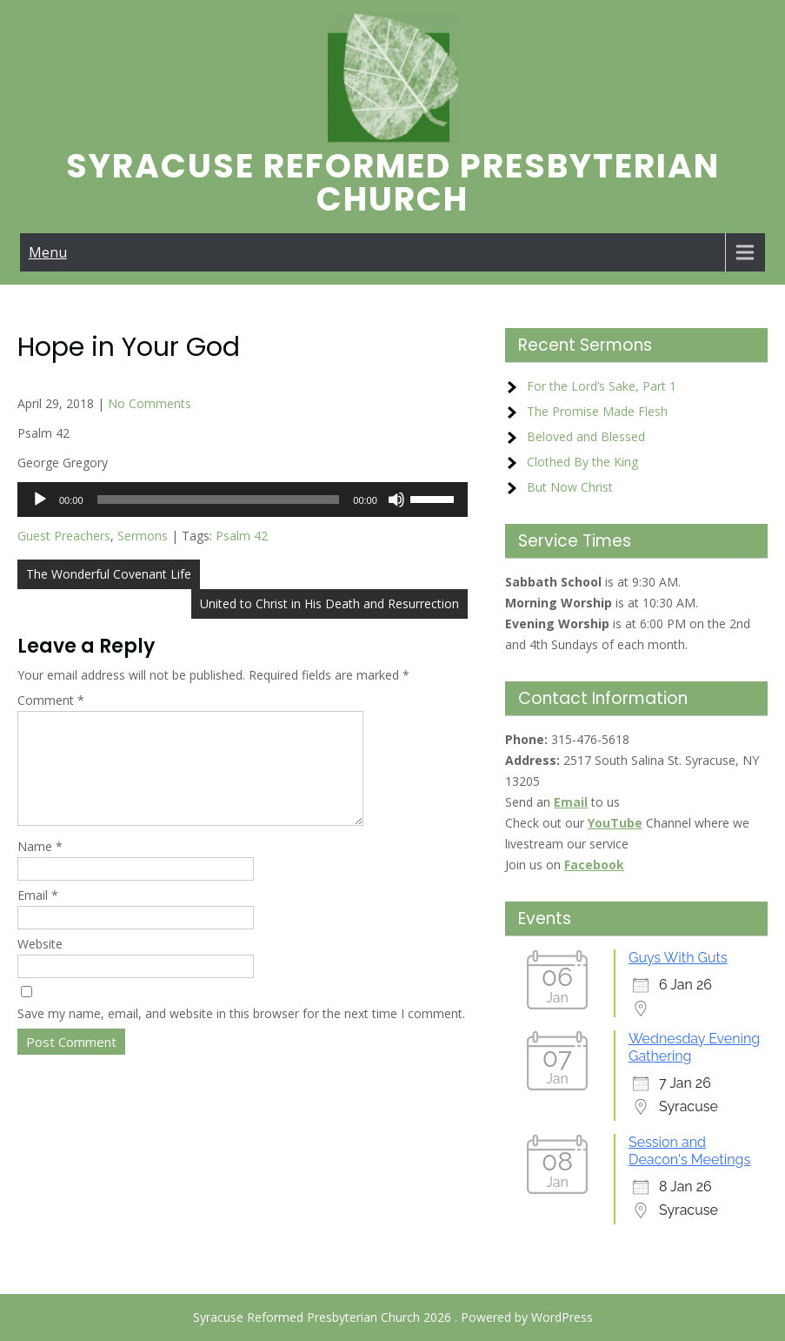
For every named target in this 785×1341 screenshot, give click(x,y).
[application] (242, 499)
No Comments (149, 403)
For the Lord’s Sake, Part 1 (601, 386)
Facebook (594, 864)
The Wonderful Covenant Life (108, 574)
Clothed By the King (582, 461)
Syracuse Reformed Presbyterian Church (393, 182)
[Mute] (396, 499)
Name (40, 867)
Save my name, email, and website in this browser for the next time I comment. (241, 1034)
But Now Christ (570, 487)
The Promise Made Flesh (597, 411)
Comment (50, 700)
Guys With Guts (678, 957)
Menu (48, 252)
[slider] (218, 499)
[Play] (40, 499)
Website (40, 964)
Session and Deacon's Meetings (689, 1151)
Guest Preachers (63, 535)
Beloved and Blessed (586, 436)
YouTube (615, 823)
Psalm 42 (242, 535)
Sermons (142, 535)
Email (37, 916)
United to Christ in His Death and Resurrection (329, 603)
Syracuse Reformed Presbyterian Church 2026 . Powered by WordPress (393, 1317)
